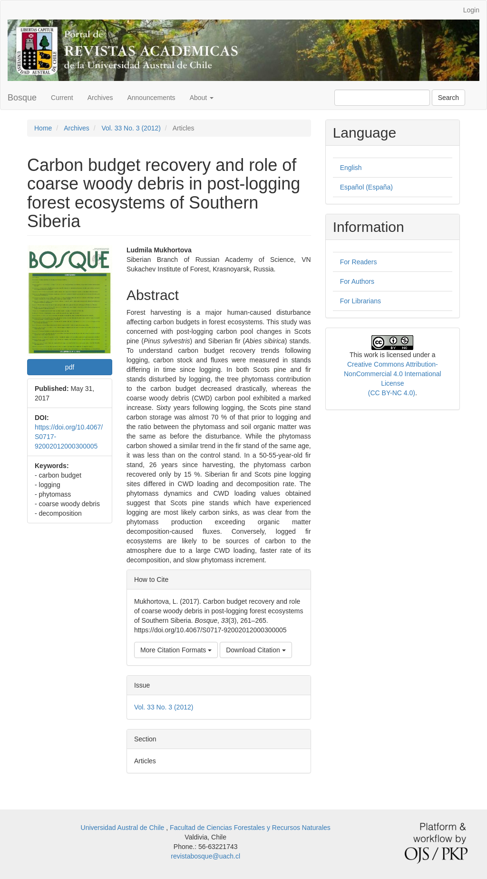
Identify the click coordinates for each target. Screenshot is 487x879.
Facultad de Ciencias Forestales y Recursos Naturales (250, 827)
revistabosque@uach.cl (205, 856)
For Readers (358, 262)
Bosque (22, 97)
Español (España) (366, 187)
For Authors (357, 281)
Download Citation (256, 650)
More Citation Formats (176, 650)
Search (448, 97)
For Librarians (360, 301)
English (351, 167)
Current (62, 97)
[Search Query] (382, 98)
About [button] (202, 97)
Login (471, 10)
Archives (100, 97)
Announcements (151, 97)
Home (43, 128)
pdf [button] (69, 367)
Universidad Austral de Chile (123, 827)
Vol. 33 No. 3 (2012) (131, 128)
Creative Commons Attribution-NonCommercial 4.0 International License (392, 373)
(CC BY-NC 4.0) (391, 393)
